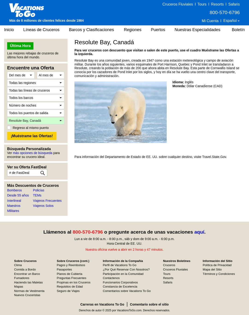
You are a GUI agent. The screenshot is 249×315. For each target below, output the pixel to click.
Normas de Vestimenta (29, 291)
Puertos (158, 29)
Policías (38, 190)
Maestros (14, 206)
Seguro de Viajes (68, 291)
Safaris (234, 4)
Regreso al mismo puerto (31, 128)
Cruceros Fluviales (178, 4)
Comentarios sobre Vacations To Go (127, 291)
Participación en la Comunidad (123, 274)
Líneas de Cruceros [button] (41, 29)
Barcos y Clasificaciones (91, 29)
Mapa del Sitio (212, 269)
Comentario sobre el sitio (149, 304)
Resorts (217, 4)
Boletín (238, 29)
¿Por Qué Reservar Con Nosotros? (126, 269)
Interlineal (14, 200)
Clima (18, 265)
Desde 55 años (18, 195)
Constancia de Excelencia (120, 286)
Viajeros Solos (43, 206)
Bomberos (14, 190)
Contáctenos (111, 278)
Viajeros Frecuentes (47, 200)
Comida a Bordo (25, 269)
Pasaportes (64, 269)
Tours (201, 4)
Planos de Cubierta (69, 274)
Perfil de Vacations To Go (119, 265)
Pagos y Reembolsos (71, 265)
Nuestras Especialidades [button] (197, 29)
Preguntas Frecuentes (71, 278)
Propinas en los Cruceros (73, 282)
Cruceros (169, 265)
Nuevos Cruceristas (27, 295)
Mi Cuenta (210, 21)
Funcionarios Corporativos (120, 282)
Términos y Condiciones (219, 274)
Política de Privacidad (217, 265)
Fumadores (21, 278)
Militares (13, 211)
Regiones (132, 29)
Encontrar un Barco (27, 274)
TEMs (37, 195)
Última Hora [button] (20, 46)
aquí (199, 232)
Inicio (9, 29)
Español (230, 21)
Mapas (18, 286)
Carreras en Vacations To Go (102, 304)
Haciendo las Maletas (28, 282)
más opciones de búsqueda (32, 153)
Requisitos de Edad (70, 286)
